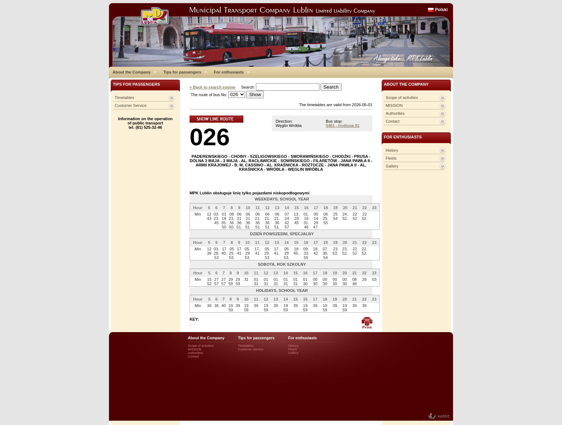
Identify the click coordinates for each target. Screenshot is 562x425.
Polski (441, 9)
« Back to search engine (212, 87)
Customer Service (131, 105)
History (392, 150)
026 (210, 136)
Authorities (395, 113)
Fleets (391, 158)
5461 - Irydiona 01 (342, 125)
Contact (393, 121)
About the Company (133, 72)
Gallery (392, 166)
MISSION (394, 105)
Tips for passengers (183, 72)
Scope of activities (402, 97)
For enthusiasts (230, 72)
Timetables (124, 97)
